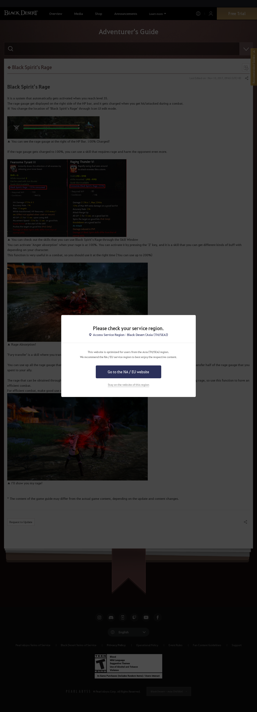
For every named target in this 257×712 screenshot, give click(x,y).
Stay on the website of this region (128, 384)
